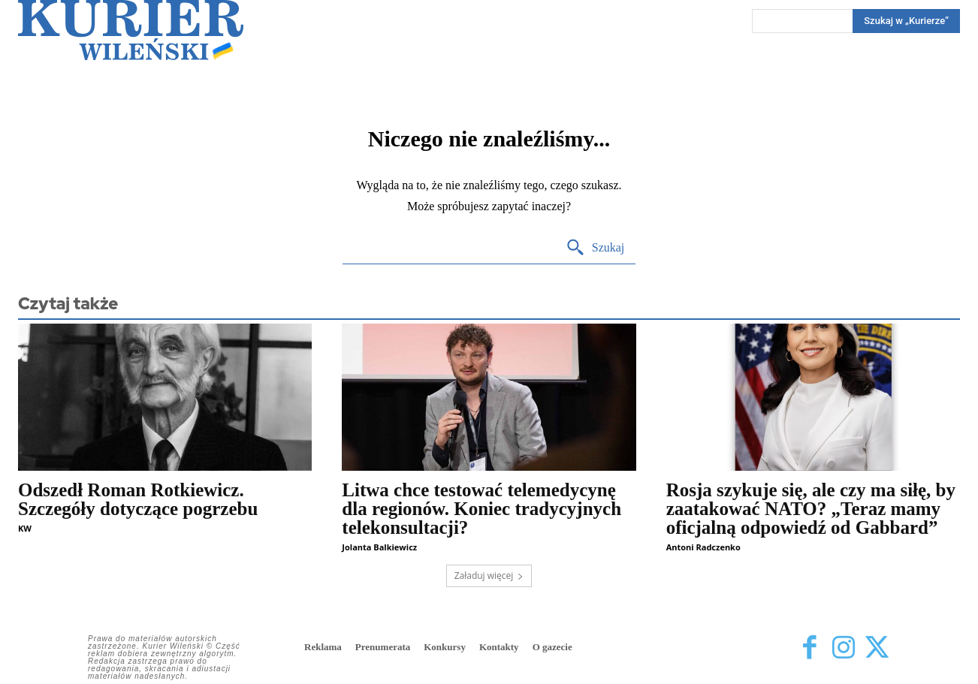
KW (25, 528)
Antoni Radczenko (703, 547)
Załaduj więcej (489, 575)
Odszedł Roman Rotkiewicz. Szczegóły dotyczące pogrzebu (138, 499)
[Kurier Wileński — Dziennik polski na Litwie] (130, 30)
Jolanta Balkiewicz (379, 547)
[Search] (906, 21)
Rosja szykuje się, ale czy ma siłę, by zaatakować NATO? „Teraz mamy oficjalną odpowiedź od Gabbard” (810, 509)
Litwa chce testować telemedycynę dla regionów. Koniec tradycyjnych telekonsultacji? (481, 509)
